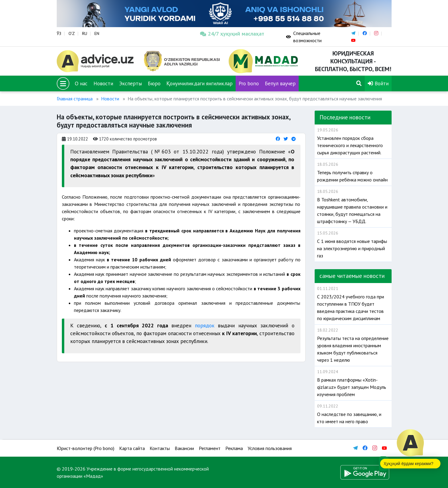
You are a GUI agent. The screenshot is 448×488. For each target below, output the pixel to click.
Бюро (154, 83)
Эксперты (130, 83)
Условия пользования (270, 448)
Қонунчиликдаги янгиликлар (200, 83)
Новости (103, 83)
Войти (378, 83)
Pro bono (249, 83)
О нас (81, 83)
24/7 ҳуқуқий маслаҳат (232, 33)
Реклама (234, 448)
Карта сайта (132, 448)
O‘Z (71, 33)
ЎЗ (59, 33)
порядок (204, 325)
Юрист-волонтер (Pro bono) (85, 448)
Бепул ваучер (280, 83)
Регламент (210, 448)
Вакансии (184, 448)
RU (84, 33)
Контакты (160, 448)
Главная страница (75, 99)
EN (96, 33)
